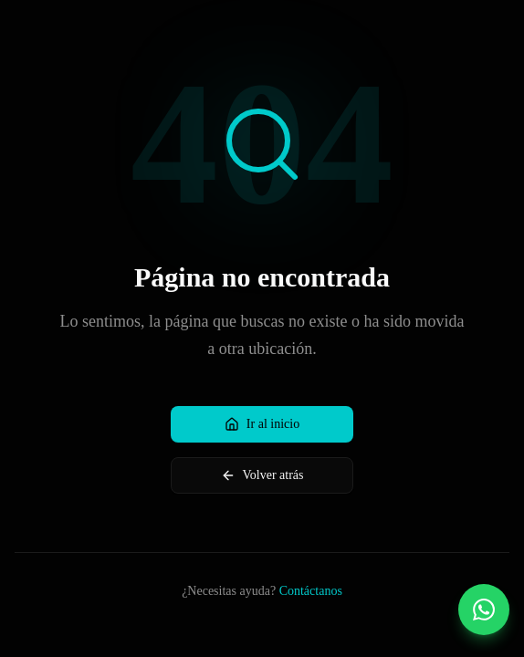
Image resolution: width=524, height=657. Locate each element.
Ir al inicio (262, 424)
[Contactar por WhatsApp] (483, 609)
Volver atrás (262, 475)
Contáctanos (310, 591)
